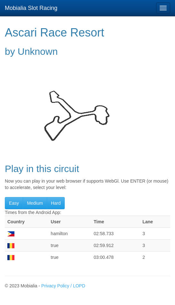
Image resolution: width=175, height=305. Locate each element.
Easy (14, 203)
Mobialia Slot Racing (31, 8)
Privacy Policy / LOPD (63, 285)
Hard (56, 203)
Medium (35, 203)
